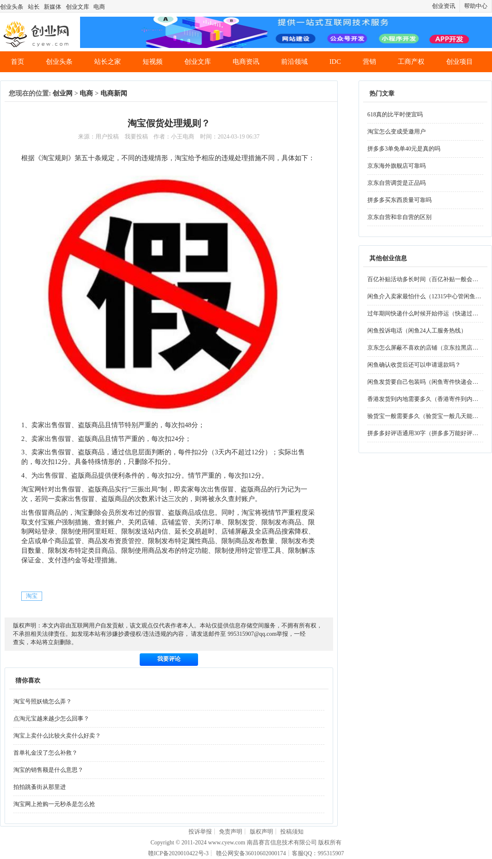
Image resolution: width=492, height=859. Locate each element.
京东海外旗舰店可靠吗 (396, 166)
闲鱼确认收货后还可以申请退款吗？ (414, 365)
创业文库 (77, 7)
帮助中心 (475, 6)
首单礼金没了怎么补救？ (45, 753)
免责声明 (230, 832)
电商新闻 (113, 93)
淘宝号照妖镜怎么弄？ (42, 701)
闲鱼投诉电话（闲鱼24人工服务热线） (417, 330)
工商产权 (411, 61)
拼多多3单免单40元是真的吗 (403, 149)
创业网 (63, 93)
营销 (369, 61)
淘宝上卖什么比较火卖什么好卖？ (57, 736)
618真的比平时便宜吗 (395, 114)
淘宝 (32, 596)
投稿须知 (292, 832)
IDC (335, 61)
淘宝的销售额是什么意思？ (48, 770)
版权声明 (261, 832)
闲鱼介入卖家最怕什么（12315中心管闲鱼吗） (427, 296)
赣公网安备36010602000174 (251, 853)
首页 (17, 61)
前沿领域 (294, 61)
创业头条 (11, 7)
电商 (99, 7)
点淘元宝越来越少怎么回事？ (51, 718)
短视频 (153, 61)
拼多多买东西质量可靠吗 (399, 200)
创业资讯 (443, 6)
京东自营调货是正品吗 (396, 183)
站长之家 (107, 61)
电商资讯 (246, 61)
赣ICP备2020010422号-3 (178, 853)
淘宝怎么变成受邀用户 (396, 131)
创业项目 (459, 61)
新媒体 (52, 7)
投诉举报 (200, 832)
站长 (34, 7)
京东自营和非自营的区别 (399, 217)
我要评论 (169, 659)
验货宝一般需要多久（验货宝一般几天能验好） (428, 416)
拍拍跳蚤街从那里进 (39, 787)
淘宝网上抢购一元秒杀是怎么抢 (54, 804)
